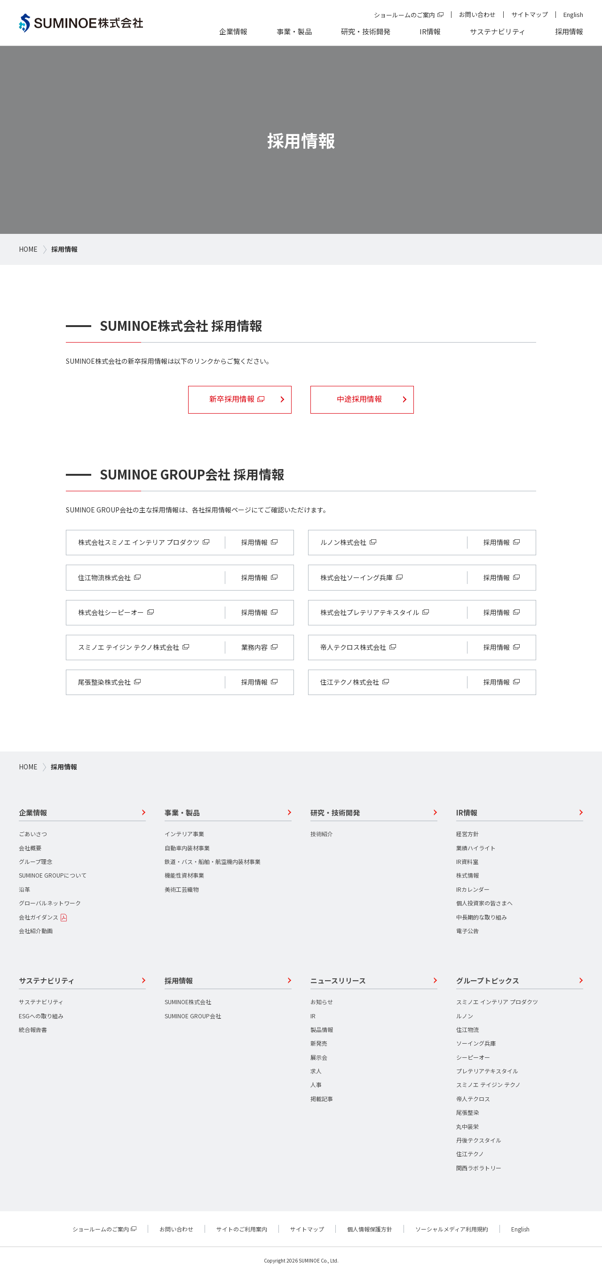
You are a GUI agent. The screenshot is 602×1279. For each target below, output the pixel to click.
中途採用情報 (364, 399)
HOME (28, 249)
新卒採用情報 (232, 399)
